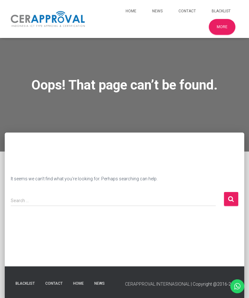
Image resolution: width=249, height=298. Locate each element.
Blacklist (221, 11)
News (157, 11)
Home (131, 11)
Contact (187, 11)
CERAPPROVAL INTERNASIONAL (157, 284)
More (222, 27)
